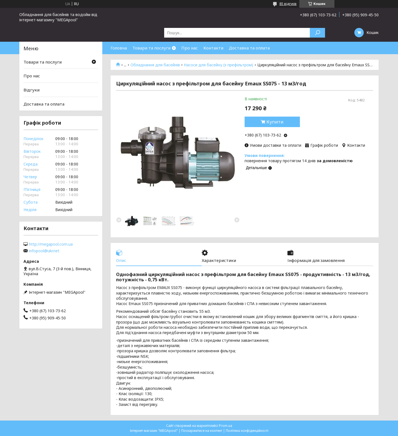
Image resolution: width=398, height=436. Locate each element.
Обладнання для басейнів (155, 64)
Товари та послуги (151, 48)
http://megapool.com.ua (51, 244)
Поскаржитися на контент (201, 430)
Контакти (213, 48)
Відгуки (31, 90)
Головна (119, 48)
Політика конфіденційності (247, 430)
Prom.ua (225, 425)
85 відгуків (288, 3)
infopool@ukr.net (44, 250)
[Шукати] (317, 33)
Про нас (189, 48)
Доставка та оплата (249, 48)
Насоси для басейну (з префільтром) (218, 64)
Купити (275, 122)
